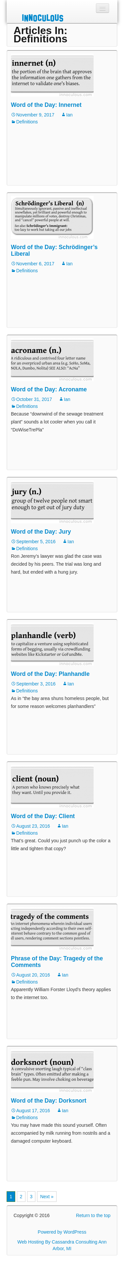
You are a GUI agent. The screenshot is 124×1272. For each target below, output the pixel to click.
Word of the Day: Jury (41, 531)
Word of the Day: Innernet (46, 105)
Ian (69, 114)
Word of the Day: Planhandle (50, 674)
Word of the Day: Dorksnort (48, 1100)
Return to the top (93, 1215)
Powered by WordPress (62, 1232)
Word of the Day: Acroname (49, 389)
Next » (46, 1196)
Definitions (27, 121)
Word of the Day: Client (43, 816)
